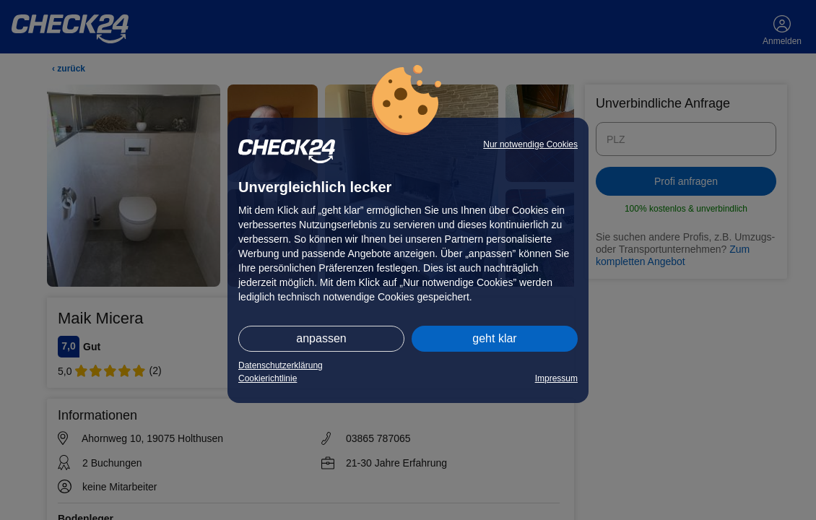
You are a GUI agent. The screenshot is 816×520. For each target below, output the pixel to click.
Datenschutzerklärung (280, 365)
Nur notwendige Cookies (530, 144)
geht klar (494, 338)
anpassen (321, 338)
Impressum (556, 378)
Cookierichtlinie (267, 378)
